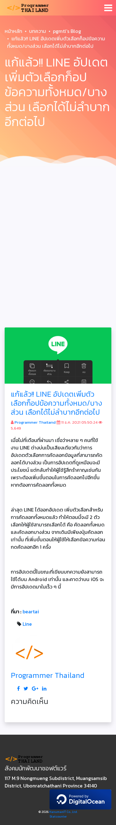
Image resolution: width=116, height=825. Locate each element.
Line (27, 624)
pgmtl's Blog (67, 31)
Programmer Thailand (35, 422)
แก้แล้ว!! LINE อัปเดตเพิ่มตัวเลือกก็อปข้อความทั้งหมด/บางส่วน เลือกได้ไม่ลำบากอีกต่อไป (56, 403)
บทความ (37, 31)
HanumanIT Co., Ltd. (63, 811)
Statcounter (58, 816)
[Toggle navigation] (108, 8)
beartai (31, 611)
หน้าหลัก (13, 31)
